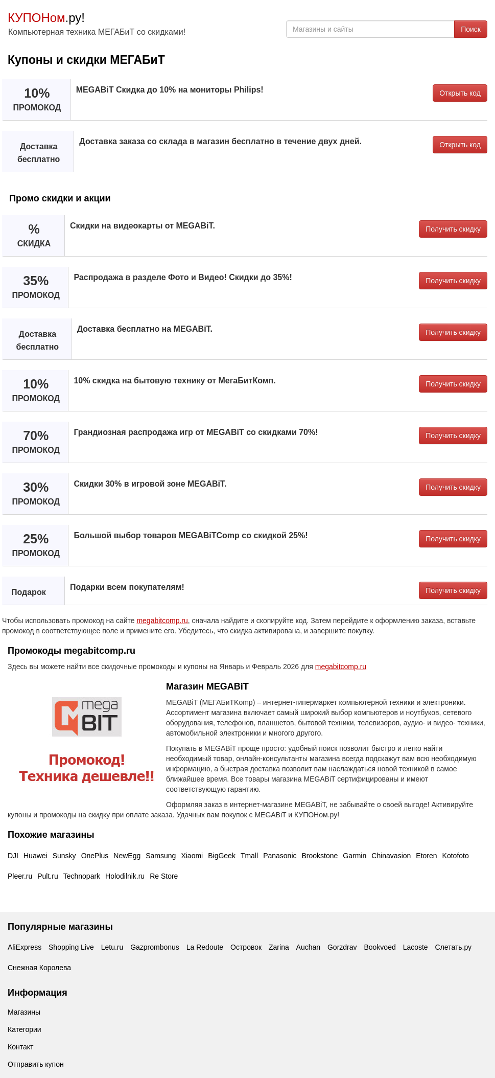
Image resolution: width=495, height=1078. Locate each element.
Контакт (20, 1047)
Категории (24, 1029)
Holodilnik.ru (125, 876)
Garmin (354, 856)
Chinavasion (391, 856)
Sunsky (64, 856)
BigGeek (221, 856)
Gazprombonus (154, 947)
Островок (246, 947)
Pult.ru (47, 876)
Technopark (81, 876)
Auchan (308, 947)
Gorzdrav (342, 947)
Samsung (161, 856)
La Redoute (204, 947)
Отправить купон (36, 1064)
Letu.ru (112, 947)
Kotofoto (455, 856)
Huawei (35, 856)
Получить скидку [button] (453, 229)
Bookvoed (379, 947)
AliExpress (24, 947)
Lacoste (415, 947)
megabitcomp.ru (161, 620)
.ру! (46, 18)
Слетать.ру (453, 947)
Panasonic (279, 856)
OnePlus (95, 856)
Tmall (249, 856)
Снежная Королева (39, 968)
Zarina (279, 947)
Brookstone (320, 856)
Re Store (164, 876)
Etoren (426, 856)
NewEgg (126, 856)
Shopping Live (71, 947)
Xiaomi (192, 856)
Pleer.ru (20, 876)
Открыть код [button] (460, 93)
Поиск (471, 29)
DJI (13, 856)
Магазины (24, 1012)
